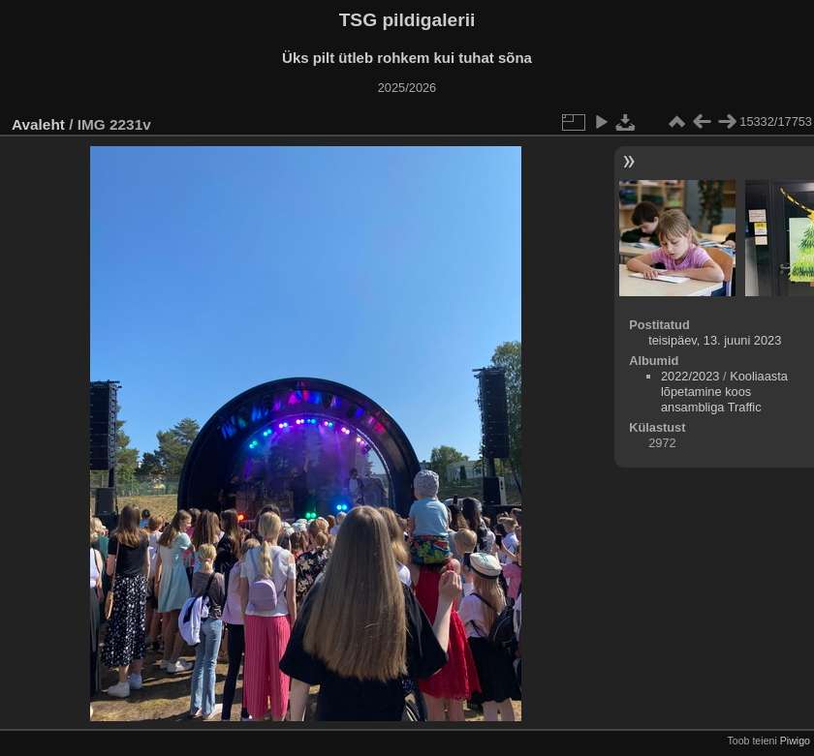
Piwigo (795, 740)
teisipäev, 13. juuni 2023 (714, 340)
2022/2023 (690, 376)
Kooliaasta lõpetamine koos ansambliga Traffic (724, 391)
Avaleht (38, 124)
